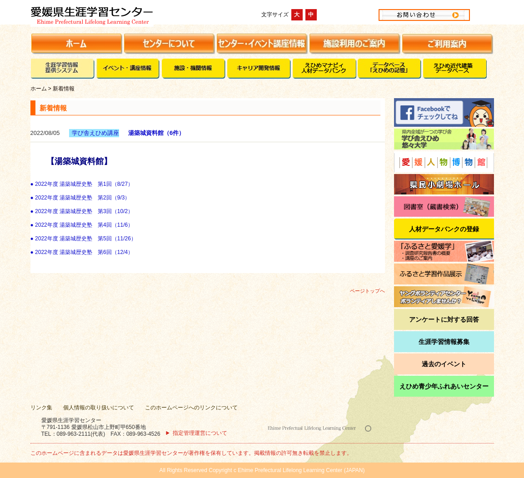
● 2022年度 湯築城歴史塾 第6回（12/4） (82, 252)
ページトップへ (367, 291)
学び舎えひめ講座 (95, 132)
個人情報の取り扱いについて (98, 407)
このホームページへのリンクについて (191, 407)
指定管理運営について (200, 433)
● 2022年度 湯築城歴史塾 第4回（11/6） (82, 225)
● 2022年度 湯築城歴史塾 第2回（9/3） (80, 197)
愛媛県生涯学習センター (123, 14)
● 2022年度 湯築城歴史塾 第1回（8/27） (82, 184)
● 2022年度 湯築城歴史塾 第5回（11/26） (83, 238)
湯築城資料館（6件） (156, 132)
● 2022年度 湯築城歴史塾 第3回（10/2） (82, 211)
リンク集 (41, 407)
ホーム (38, 88)
